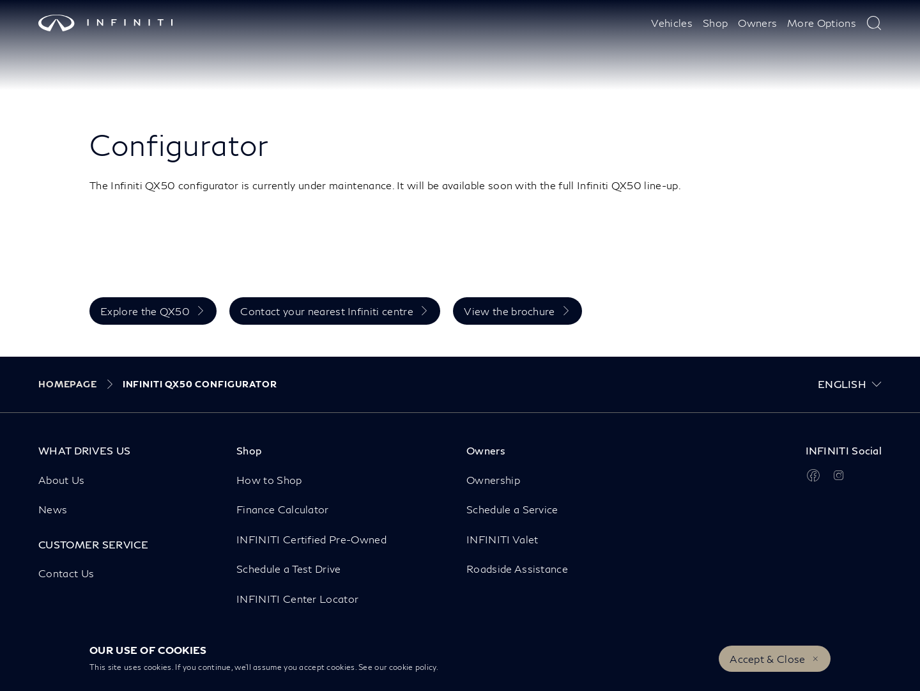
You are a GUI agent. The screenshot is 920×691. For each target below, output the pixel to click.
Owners (757, 23)
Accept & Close (767, 659)
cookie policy (412, 667)
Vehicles (672, 23)
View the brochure (509, 311)
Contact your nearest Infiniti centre (326, 311)
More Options (821, 23)
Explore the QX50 (145, 311)
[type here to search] (874, 23)
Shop (715, 23)
